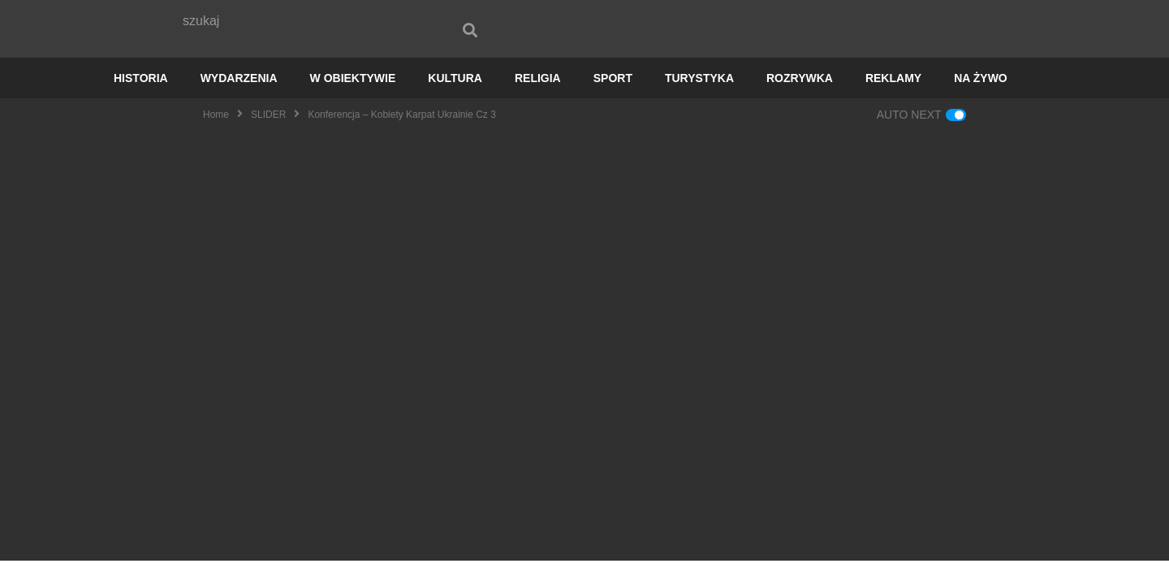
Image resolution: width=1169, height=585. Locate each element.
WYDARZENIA (239, 102)
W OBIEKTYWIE (353, 102)
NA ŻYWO (980, 102)
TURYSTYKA (699, 102)
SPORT (612, 102)
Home (216, 139)
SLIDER (268, 139)
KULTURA (455, 102)
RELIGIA (538, 102)
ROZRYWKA (799, 102)
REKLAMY (893, 102)
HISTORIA (141, 102)
